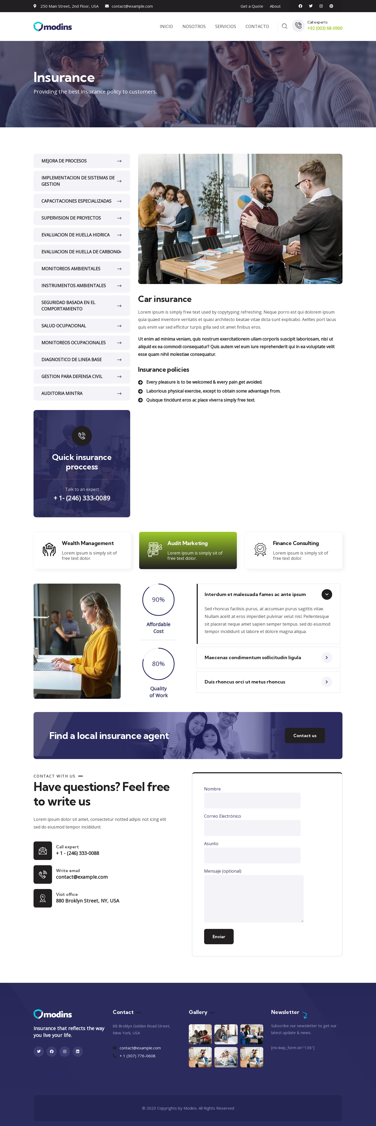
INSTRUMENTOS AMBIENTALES (73, 286)
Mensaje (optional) (254, 896)
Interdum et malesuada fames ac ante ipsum (255, 594)
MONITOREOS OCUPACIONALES (73, 343)
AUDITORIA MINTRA (61, 393)
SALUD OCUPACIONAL (63, 326)
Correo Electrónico (252, 824)
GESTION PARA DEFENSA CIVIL (71, 376)
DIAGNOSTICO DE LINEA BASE (71, 359)
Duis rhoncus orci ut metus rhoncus (245, 682)
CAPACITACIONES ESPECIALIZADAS (76, 201)
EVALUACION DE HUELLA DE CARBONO (80, 252)
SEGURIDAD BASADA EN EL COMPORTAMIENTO (68, 306)
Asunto (252, 852)
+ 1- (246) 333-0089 (82, 498)
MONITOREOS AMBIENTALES (70, 269)
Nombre (252, 797)
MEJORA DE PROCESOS (64, 161)
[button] (268, 594)
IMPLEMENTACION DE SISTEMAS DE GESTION (78, 181)
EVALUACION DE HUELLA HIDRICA (75, 235)
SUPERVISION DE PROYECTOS (71, 218)
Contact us (305, 735)
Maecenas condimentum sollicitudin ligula (253, 657)
